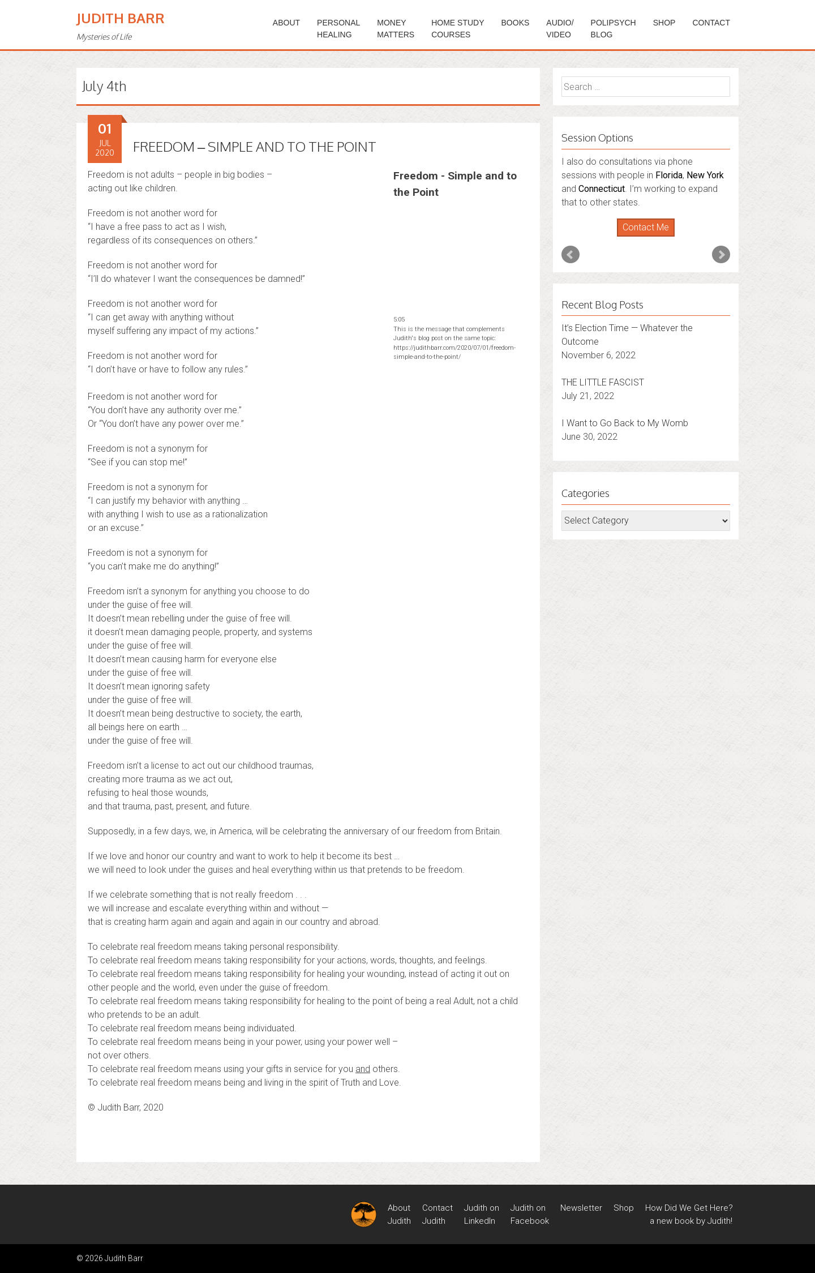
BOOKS (515, 22)
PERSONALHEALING (338, 28)
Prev (570, 255)
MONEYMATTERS (395, 28)
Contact (711, 22)
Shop (664, 22)
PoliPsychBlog (613, 28)
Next (721, 255)
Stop (650, 237)
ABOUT (286, 22)
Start (642, 237)
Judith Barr (120, 18)
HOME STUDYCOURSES (457, 28)
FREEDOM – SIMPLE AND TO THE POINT (254, 146)
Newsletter (581, 1208)
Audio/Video (559, 28)
